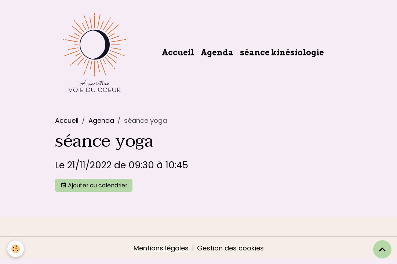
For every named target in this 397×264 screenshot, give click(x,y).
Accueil (178, 52)
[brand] (96, 52)
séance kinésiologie (282, 52)
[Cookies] (15, 249)
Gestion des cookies (230, 248)
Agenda (217, 52)
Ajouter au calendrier (94, 185)
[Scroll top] (382, 249)
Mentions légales (161, 248)
